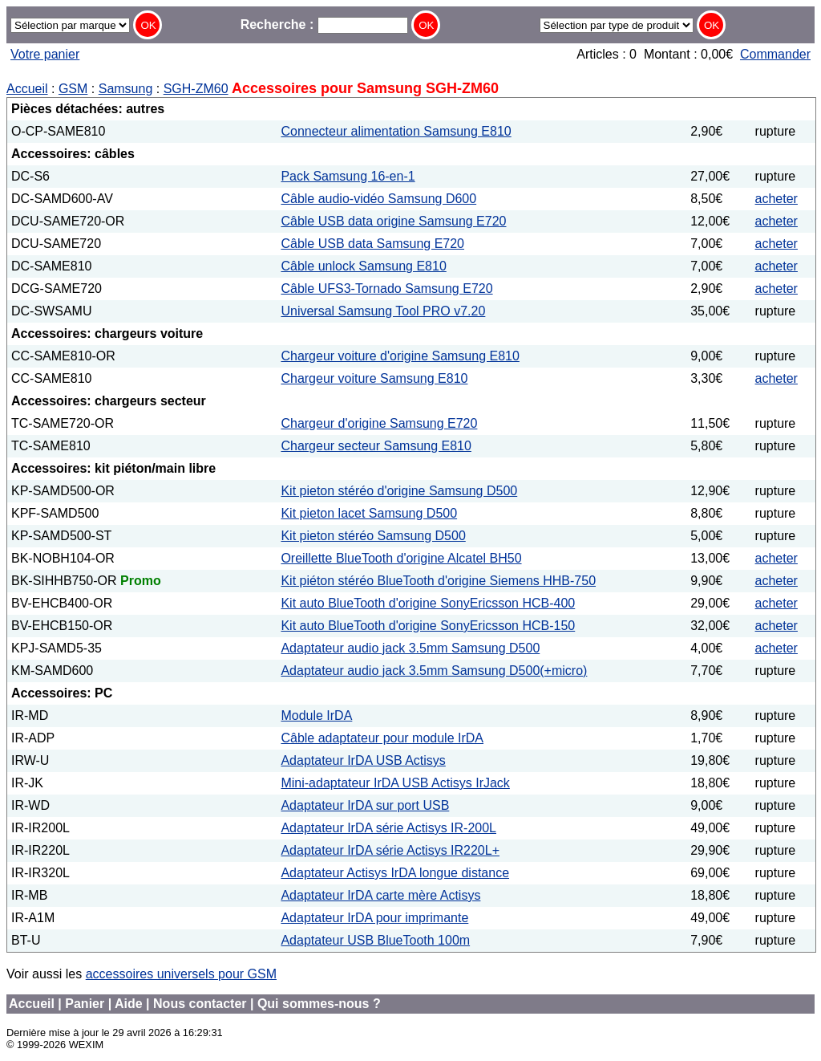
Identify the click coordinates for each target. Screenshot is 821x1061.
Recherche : (324, 24)
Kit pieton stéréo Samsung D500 (373, 536)
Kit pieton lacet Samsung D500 (369, 513)
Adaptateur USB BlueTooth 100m (375, 940)
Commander (775, 54)
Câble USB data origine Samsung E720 (393, 221)
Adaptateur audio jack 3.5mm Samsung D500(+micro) (434, 670)
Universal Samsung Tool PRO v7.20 (383, 311)
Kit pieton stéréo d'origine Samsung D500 (399, 491)
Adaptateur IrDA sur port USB (365, 805)
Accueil (27, 89)
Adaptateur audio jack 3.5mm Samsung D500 (410, 648)
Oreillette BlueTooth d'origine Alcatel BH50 (401, 558)
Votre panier (44, 54)
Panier (84, 1003)
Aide (129, 1003)
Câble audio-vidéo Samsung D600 (378, 198)
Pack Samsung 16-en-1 (348, 176)
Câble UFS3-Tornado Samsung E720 (386, 288)
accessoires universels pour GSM (181, 974)
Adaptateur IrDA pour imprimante (374, 918)
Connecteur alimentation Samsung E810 (396, 131)
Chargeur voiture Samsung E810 (374, 378)
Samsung (126, 89)
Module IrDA (316, 715)
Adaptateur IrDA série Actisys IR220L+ (390, 850)
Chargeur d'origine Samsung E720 (379, 423)
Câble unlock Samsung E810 (363, 266)
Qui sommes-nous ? (319, 1003)
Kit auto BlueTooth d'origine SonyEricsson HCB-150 (428, 625)
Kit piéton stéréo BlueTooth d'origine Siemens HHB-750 (438, 580)
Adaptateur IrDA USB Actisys (363, 760)
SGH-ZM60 (196, 89)
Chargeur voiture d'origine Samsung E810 (400, 356)
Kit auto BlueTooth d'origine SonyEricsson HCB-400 (428, 603)
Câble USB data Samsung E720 (372, 243)
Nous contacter (199, 1003)
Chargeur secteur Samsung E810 (376, 446)
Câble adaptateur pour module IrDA (382, 738)
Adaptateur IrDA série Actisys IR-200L (388, 828)
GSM (73, 89)
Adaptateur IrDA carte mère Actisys (380, 895)
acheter (776, 198)
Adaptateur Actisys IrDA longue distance (395, 873)
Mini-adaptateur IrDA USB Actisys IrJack (395, 783)
